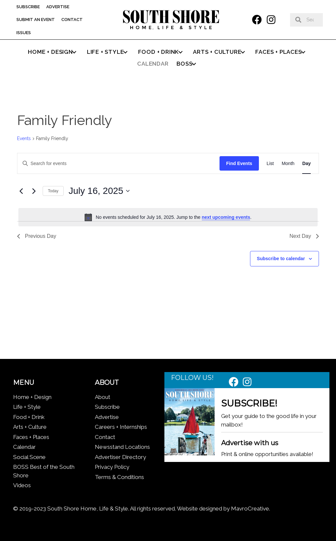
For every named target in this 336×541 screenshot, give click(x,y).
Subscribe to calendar (281, 258)
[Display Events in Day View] (306, 163)
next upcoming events (226, 217)
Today (53, 191)
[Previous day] (21, 191)
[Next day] (34, 191)
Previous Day (36, 236)
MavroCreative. (250, 508)
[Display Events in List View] (270, 163)
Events (24, 138)
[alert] (168, 217)
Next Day (304, 236)
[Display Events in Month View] (288, 163)
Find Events (239, 163)
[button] (257, 20)
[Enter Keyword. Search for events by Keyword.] (118, 163)
